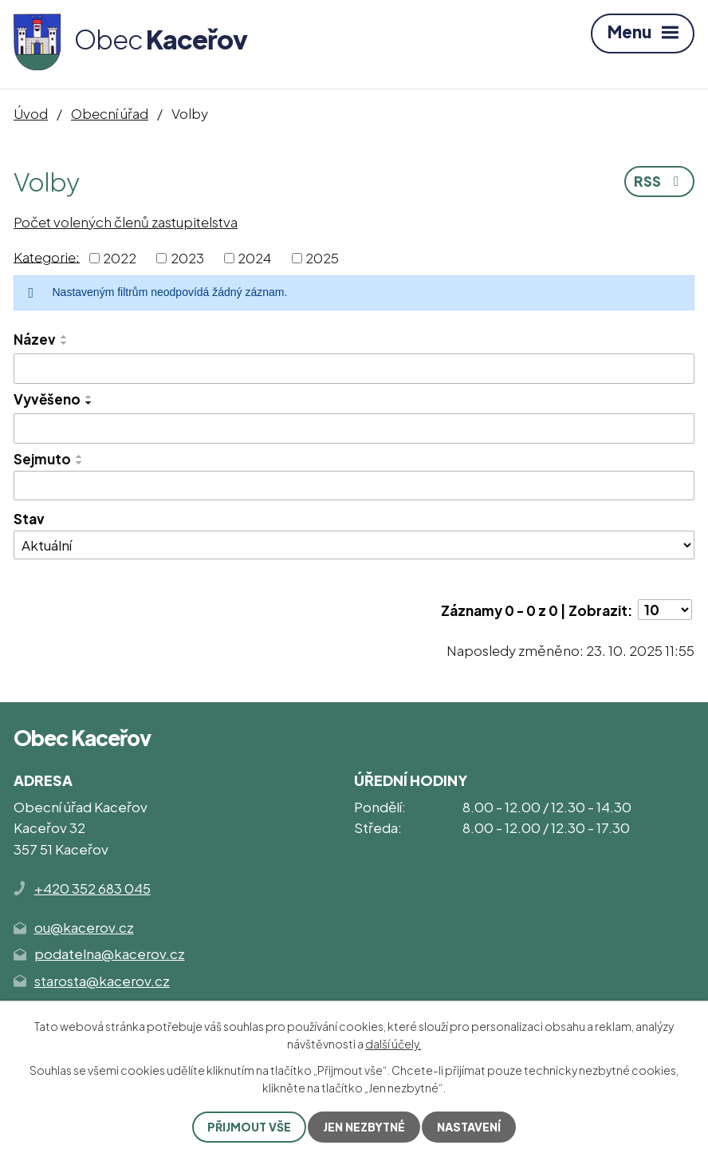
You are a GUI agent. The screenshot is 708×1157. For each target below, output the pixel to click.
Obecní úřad (109, 113)
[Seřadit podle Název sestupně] (64, 343)
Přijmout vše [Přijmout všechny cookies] (249, 1126)
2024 (254, 258)
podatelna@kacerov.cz (109, 953)
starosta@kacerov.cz (102, 980)
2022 (119, 258)
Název (35, 339)
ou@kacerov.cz (84, 927)
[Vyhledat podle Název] (354, 368)
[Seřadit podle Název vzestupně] (64, 337)
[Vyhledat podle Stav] (354, 545)
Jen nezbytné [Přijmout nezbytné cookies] (364, 1126)
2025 (322, 258)
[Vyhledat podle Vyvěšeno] (354, 428)
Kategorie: (47, 256)
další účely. (393, 1044)
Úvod (31, 113)
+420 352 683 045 (92, 888)
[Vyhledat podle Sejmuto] (354, 486)
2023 (187, 258)
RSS (659, 181)
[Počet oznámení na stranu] (665, 609)
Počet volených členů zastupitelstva (126, 222)
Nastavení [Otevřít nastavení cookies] (469, 1126)
